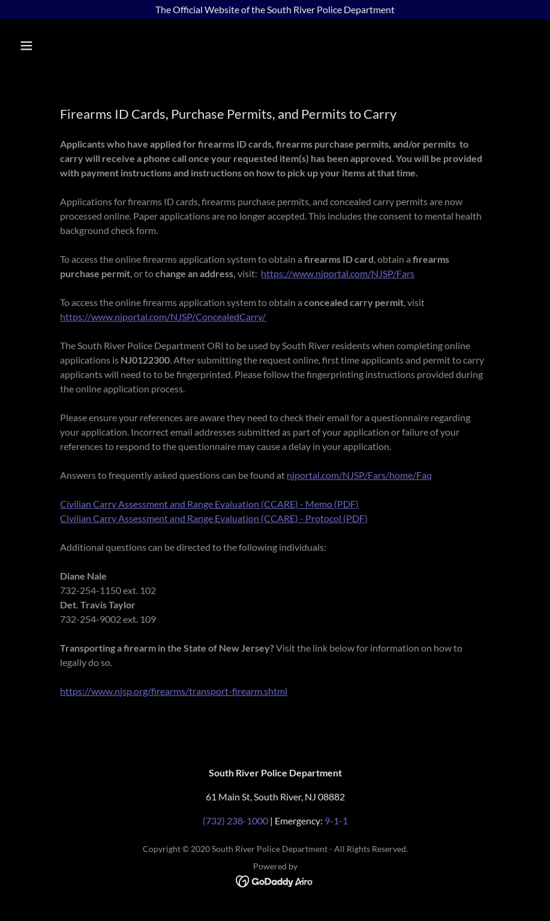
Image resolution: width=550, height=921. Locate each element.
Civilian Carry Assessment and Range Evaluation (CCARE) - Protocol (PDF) (214, 518)
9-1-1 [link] (336, 820)
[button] (74, 46)
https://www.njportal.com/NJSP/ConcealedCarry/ (163, 316)
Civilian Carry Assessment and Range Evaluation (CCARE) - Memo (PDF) (209, 503)
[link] (275, 880)
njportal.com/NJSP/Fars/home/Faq (359, 475)
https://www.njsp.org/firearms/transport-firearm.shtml (173, 691)
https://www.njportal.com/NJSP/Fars (337, 273)
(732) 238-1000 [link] (235, 820)
